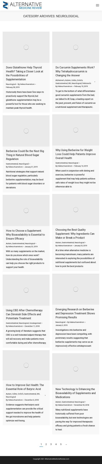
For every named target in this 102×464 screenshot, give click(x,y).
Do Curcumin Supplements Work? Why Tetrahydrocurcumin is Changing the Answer (75, 71)
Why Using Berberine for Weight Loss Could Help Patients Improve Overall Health (76, 154)
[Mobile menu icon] (97, 5)
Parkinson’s (86, 83)
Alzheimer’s (60, 80)
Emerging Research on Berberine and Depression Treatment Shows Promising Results (75, 313)
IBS (69, 83)
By (26, 84)
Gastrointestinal (62, 83)
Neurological (11, 84)
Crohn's (80, 80)
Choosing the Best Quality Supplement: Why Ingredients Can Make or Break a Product (75, 233)
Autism (68, 80)
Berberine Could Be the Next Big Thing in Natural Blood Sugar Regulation (25, 155)
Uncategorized (35, 323)
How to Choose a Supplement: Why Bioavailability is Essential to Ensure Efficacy (25, 234)
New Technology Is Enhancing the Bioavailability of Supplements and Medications (76, 393)
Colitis (73, 80)
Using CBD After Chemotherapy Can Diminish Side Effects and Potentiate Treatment (24, 314)
